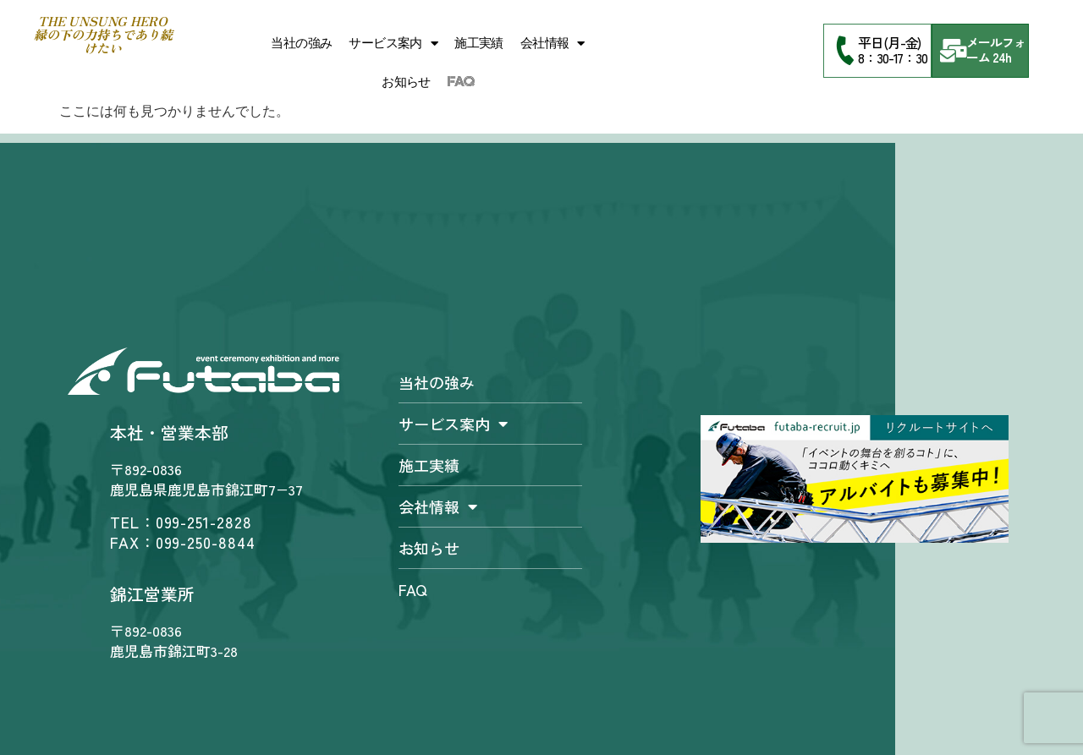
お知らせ (406, 82)
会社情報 (552, 43)
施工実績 (478, 43)
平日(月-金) (889, 42)
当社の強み (301, 43)
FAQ (461, 82)
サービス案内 (393, 43)
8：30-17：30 (892, 57)
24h (1001, 57)
